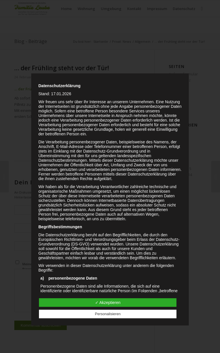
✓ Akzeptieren (108, 302)
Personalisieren (108, 314)
